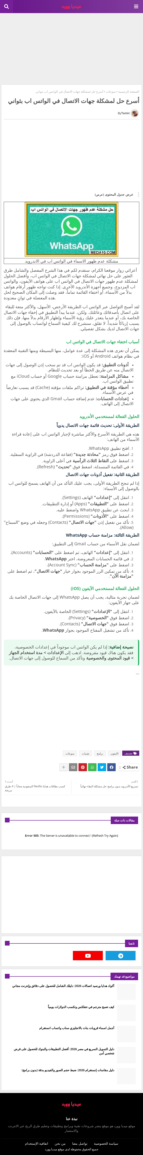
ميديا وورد (51, 1149)
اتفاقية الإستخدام (36, 1143)
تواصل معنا (79, 1143)
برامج (100, 753)
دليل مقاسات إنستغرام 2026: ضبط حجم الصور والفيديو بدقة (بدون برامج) (68, 1070)
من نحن (60, 1143)
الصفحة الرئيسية (128, 91)
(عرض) (99, 194)
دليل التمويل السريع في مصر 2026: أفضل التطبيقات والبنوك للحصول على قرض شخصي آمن (64, 1051)
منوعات (111, 91)
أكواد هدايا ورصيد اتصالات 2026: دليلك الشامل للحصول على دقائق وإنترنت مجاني (63, 986)
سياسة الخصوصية (106, 1143)
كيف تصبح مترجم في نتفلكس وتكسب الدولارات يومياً (81, 1007)
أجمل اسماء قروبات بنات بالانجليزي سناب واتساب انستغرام (76, 1028)
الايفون (114, 753)
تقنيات (85, 753)
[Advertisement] (71, 48)
